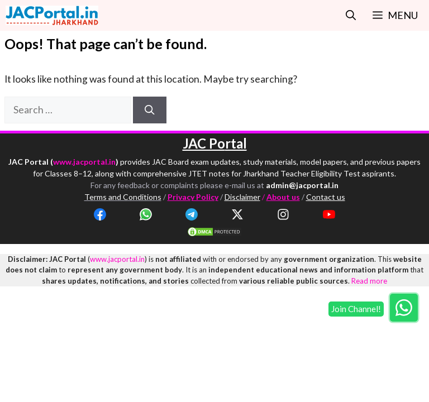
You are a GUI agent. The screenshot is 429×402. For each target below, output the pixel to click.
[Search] (149, 110)
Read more (369, 280)
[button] (350, 15)
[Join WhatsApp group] (404, 308)
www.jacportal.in (84, 161)
